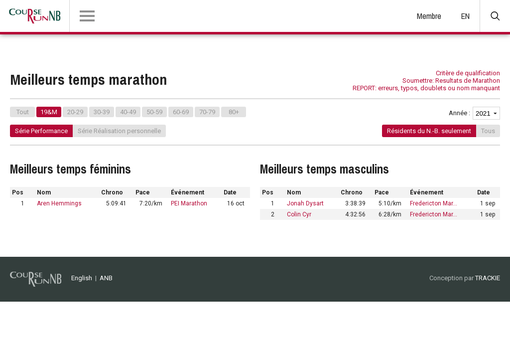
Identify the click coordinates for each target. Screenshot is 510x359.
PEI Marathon (189, 203)
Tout (22, 112)
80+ (234, 112)
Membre (429, 15)
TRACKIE (487, 278)
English (81, 278)
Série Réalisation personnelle (119, 131)
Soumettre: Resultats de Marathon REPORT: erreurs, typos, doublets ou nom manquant (426, 84)
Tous (488, 131)
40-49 (128, 112)
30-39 (102, 112)
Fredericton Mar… (433, 203)
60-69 (181, 112)
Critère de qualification (468, 73)
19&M (48, 112)
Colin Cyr (299, 214)
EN (465, 15)
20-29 (75, 112)
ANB (106, 278)
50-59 (154, 112)
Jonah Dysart (305, 203)
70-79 (207, 112)
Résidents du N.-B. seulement (429, 131)
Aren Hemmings (59, 203)
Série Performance (41, 131)
